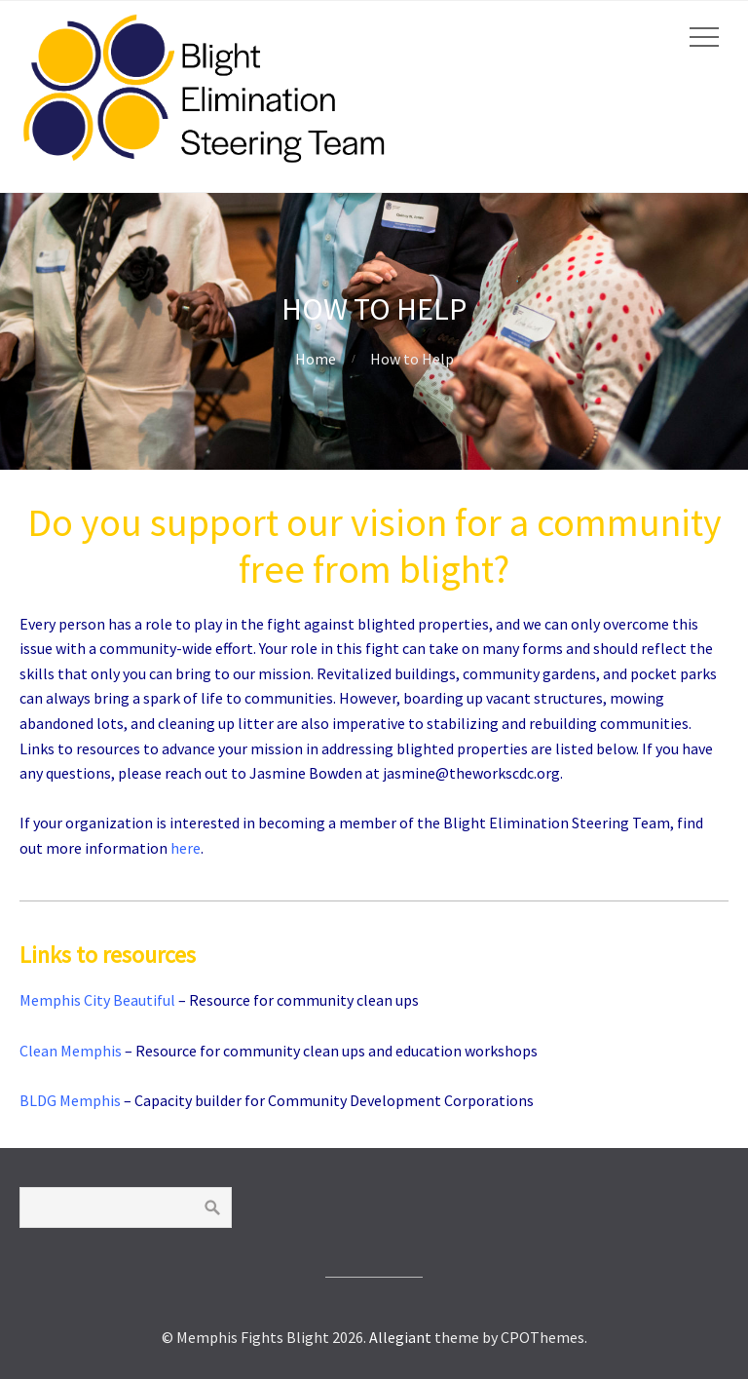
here (185, 848)
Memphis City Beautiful (97, 1000)
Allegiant (400, 1337)
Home (315, 358)
